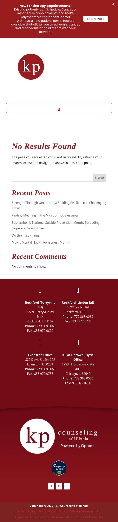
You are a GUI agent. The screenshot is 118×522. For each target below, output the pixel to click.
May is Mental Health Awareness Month (40, 242)
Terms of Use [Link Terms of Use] (47, 511)
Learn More (95, 19)
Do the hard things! (26, 235)
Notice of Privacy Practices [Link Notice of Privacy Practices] (76, 511)
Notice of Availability (89, 517)
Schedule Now (91, 92)
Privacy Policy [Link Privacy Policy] (27, 511)
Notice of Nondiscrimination (53, 517)
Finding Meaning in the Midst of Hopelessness (45, 215)
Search (99, 178)
